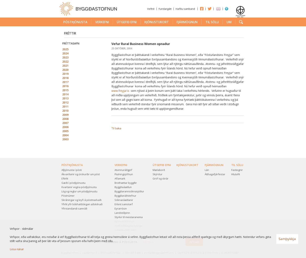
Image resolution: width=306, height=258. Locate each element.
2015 (65, 90)
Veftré (151, 9)
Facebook (202, 9)
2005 (65, 131)
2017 (65, 82)
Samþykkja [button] (287, 239)
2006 (65, 127)
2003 (65, 139)
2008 (65, 119)
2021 (65, 65)
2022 (65, 61)
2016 (65, 86)
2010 (65, 110)
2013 (65, 98)
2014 (65, 94)
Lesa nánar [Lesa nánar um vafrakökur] (17, 249)
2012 (65, 102)
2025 (65, 49)
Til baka (116, 128)
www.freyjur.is (120, 91)
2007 (65, 123)
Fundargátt (165, 9)
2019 (65, 74)
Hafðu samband (185, 9)
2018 (65, 78)
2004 (65, 135)
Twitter (210, 9)
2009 (65, 115)
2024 (65, 53)
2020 (65, 70)
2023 (65, 57)
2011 (65, 106)
